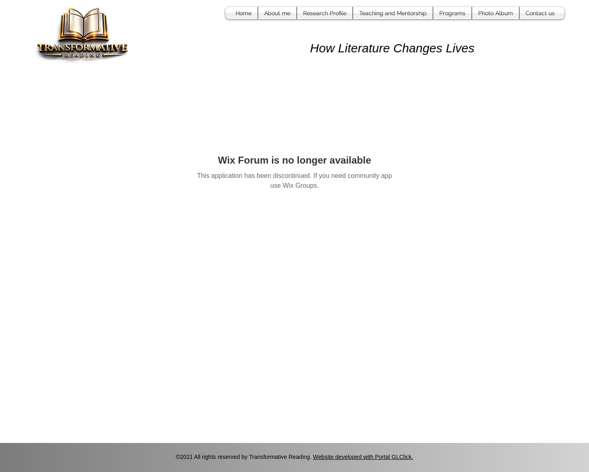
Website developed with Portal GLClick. (363, 457)
